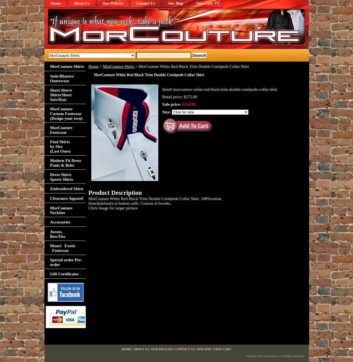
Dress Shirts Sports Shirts (61, 177)
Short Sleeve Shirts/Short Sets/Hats (61, 95)
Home (94, 66)
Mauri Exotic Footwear (63, 248)
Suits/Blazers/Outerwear (62, 78)
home (56, 3)
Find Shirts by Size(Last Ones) (60, 146)
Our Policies (113, 3)
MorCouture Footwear (61, 130)
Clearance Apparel (66, 198)
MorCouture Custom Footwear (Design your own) (66, 114)
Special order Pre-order (66, 262)
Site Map (175, 3)
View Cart (204, 3)
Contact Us (145, 3)
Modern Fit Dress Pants (65, 162)
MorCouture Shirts (119, 66)
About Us (82, 3)
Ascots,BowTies (57, 234)
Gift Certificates (64, 274)
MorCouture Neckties (61, 210)
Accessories (60, 222)
